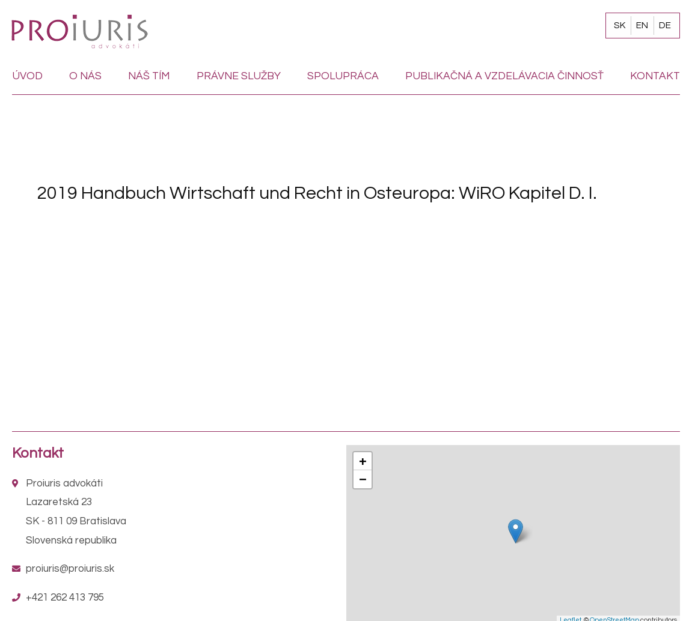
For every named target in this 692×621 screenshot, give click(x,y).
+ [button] (362, 461)
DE (665, 25)
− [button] (362, 479)
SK (619, 25)
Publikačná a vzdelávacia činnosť (504, 76)
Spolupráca (343, 76)
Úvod (27, 76)
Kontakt (655, 76)
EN (642, 25)
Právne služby (239, 76)
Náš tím (149, 76)
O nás (85, 76)
